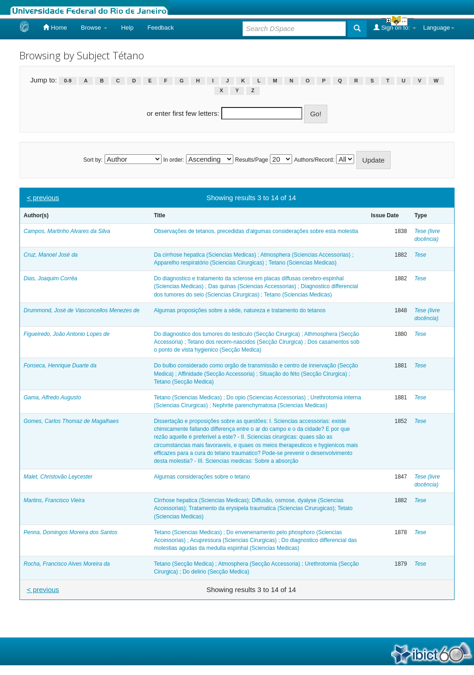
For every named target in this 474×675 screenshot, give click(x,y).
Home (55, 27)
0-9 (67, 80)
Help (127, 27)
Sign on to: (395, 27)
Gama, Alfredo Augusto (52, 397)
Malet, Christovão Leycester (58, 476)
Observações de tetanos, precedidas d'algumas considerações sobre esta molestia (256, 231)
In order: (173, 160)
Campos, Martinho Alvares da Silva (67, 231)
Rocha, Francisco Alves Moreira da (67, 564)
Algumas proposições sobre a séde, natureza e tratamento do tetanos (239, 310)
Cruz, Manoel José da (51, 255)
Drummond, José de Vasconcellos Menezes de (81, 310)
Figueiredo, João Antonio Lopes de (67, 334)
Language (439, 27)
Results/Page (251, 160)
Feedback (160, 27)
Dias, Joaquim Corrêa (50, 278)
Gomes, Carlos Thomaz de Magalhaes (71, 421)
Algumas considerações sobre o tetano (201, 476)
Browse (94, 27)
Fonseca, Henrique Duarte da (60, 365)
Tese (420, 255)
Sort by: (92, 160)
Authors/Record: (314, 160)
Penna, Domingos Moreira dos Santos (71, 532)
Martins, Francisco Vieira (54, 500)
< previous (43, 198)
